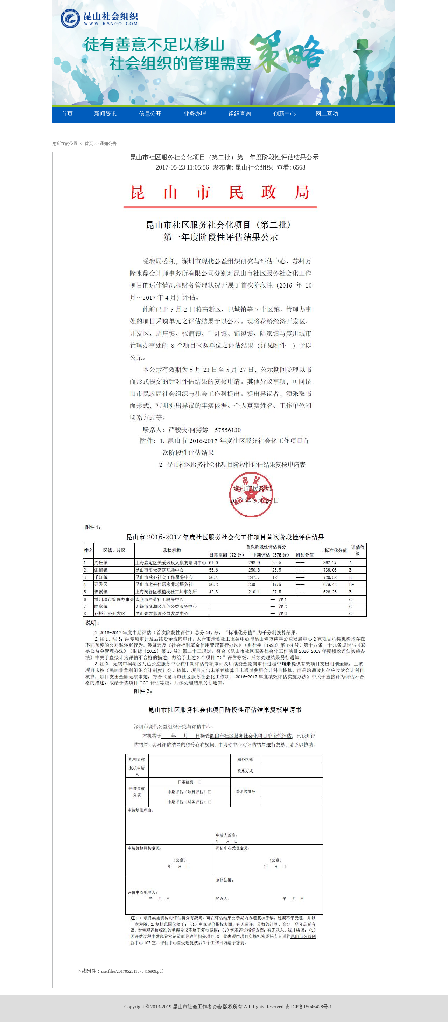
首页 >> (92, 143)
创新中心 (284, 114)
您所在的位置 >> (68, 143)
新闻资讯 (105, 114)
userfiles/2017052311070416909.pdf (132, 971)
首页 (67, 114)
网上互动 (327, 114)
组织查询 (240, 114)
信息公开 (150, 114)
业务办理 (195, 114)
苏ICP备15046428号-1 (309, 1006)
